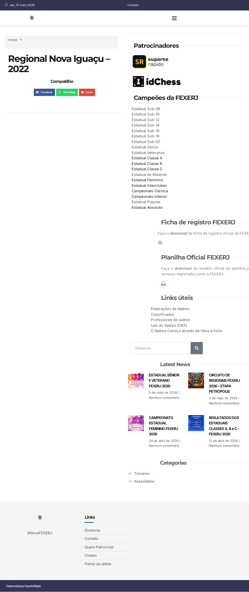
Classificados (195, 314)
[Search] (198, 348)
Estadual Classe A (151, 158)
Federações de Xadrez (202, 308)
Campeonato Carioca (154, 191)
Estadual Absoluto (151, 207)
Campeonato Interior (154, 196)
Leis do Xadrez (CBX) (201, 325)
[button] (174, 18)
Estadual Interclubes (153, 185)
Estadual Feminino (152, 180)
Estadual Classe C (151, 169)
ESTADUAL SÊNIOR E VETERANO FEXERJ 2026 (164, 380)
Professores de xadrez (203, 319)
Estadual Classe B (151, 163)
